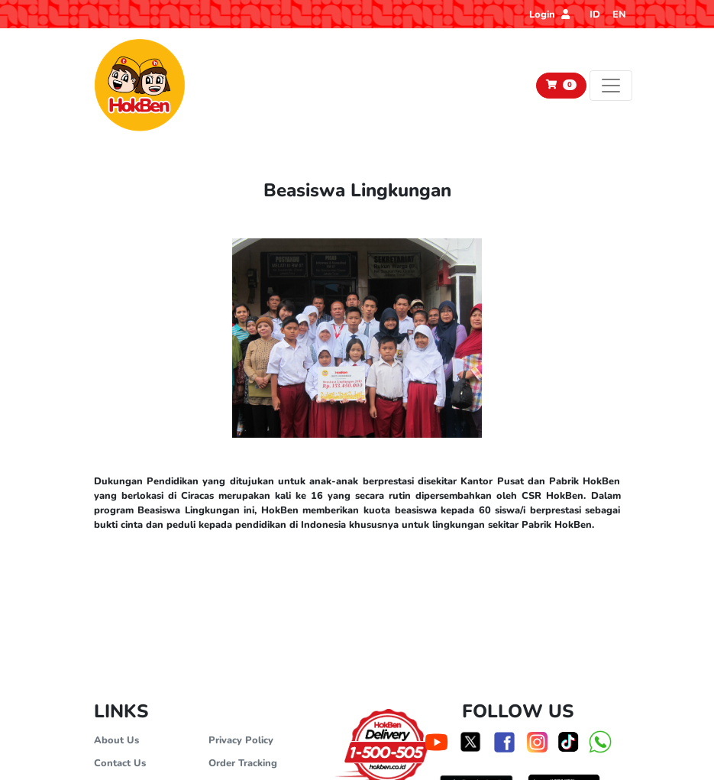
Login (549, 14)
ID (595, 14)
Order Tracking (242, 763)
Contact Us (120, 763)
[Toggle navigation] (611, 85)
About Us (116, 740)
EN (619, 14)
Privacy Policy (240, 740)
